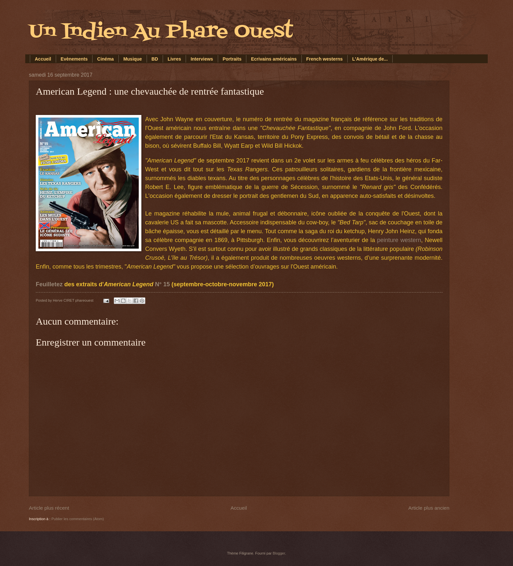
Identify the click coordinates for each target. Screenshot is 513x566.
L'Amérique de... (370, 59)
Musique (132, 59)
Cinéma (105, 59)
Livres (174, 59)
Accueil (43, 59)
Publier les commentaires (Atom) (77, 519)
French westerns (324, 59)
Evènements (74, 59)
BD (155, 59)
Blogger (279, 553)
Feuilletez (49, 284)
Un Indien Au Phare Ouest (161, 32)
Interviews (202, 59)
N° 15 (162, 284)
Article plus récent (49, 508)
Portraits (232, 59)
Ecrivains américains (274, 59)
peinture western (399, 240)
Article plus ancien (428, 508)
